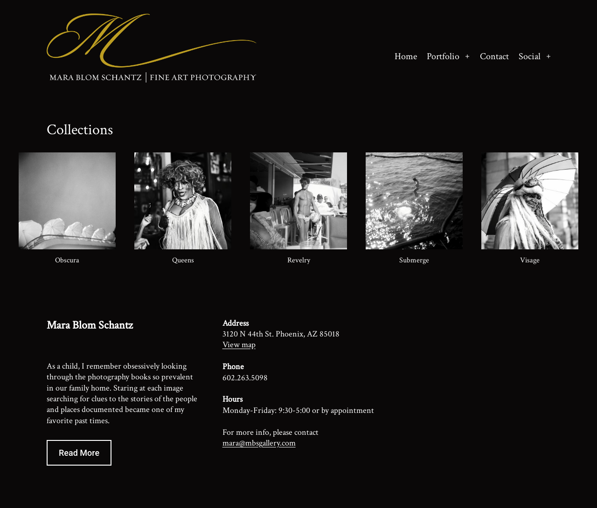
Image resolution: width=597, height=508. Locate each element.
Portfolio (443, 56)
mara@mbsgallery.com (259, 443)
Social (530, 56)
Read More (79, 453)
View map (239, 344)
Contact (494, 56)
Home (406, 56)
